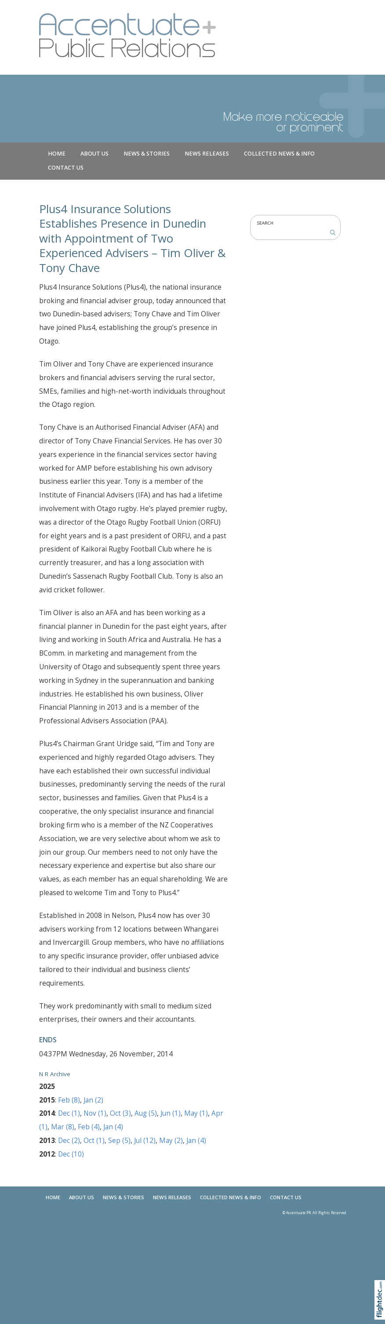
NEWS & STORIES (146, 153)
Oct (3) (120, 1113)
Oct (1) (94, 1140)
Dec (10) (71, 1154)
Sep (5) (119, 1140)
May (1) (196, 1113)
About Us (94, 153)
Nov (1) (95, 1113)
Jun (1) (170, 1113)
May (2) (171, 1140)
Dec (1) (69, 1113)
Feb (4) (89, 1127)
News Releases (207, 153)
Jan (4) (113, 1127)
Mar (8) (62, 1127)
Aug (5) (145, 1113)
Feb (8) (69, 1100)
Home (56, 153)
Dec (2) (69, 1140)
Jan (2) (93, 1100)
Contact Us (66, 167)
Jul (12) (145, 1140)
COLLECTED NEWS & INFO (279, 153)
